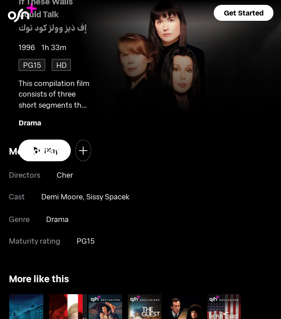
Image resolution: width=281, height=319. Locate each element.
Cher (65, 174)
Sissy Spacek (107, 196)
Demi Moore (62, 196)
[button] (243, 13)
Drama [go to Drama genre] (30, 122)
